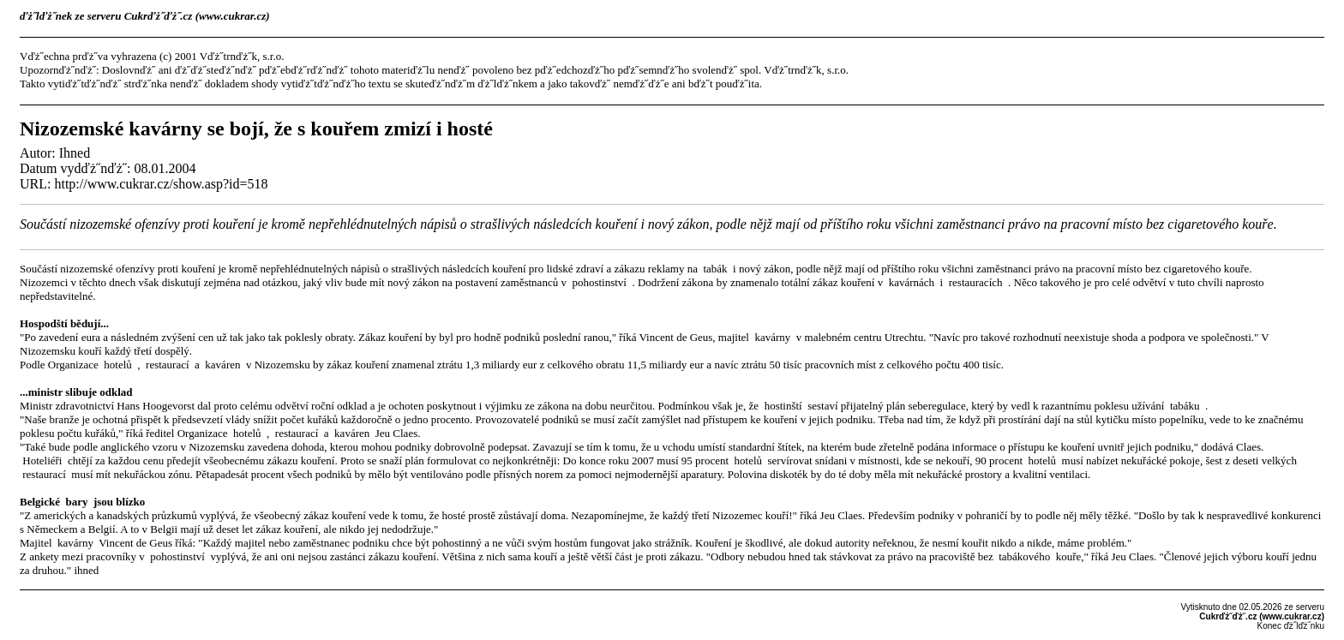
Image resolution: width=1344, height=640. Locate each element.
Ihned (74, 153)
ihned (86, 570)
